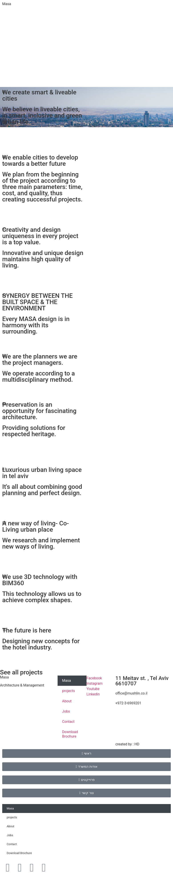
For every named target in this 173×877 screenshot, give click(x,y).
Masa (6, 4)
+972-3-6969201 (128, 703)
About (67, 701)
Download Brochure (70, 734)
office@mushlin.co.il (131, 693)
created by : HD (127, 744)
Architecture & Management (22, 685)
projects (68, 691)
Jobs (66, 711)
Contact (68, 721)
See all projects (21, 672)
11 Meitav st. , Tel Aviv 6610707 (142, 681)
